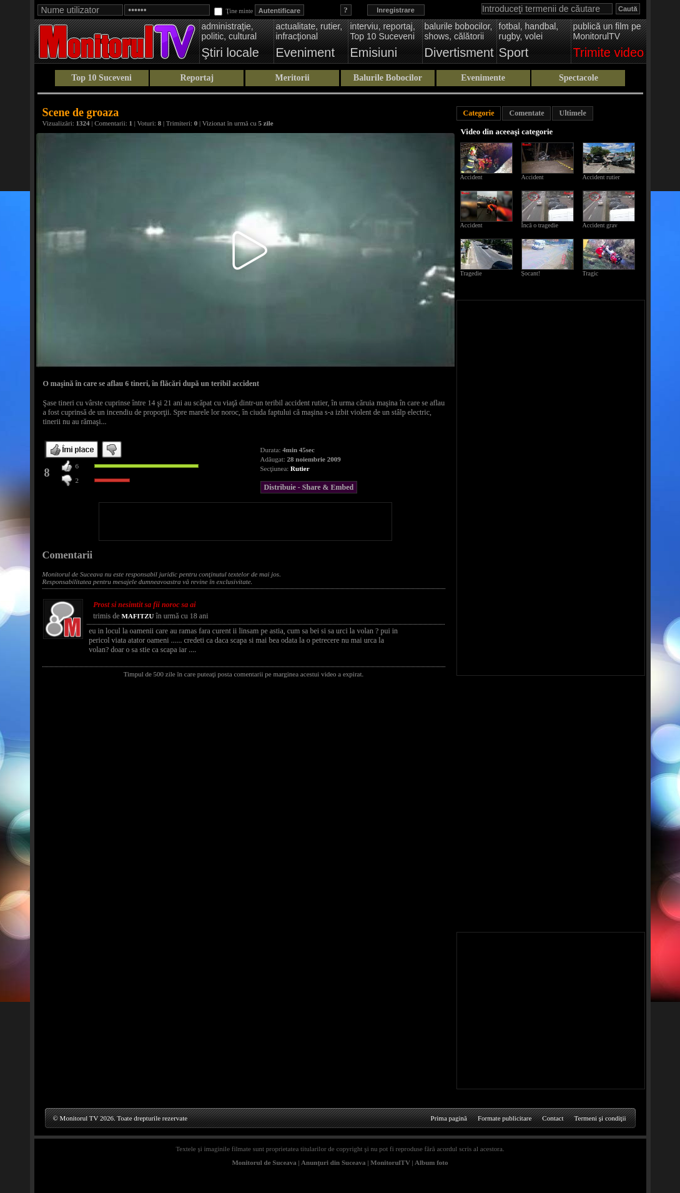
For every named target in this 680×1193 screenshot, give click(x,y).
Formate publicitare (504, 1118)
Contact (552, 1118)
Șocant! (531, 273)
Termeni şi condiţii (600, 1118)
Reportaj (197, 77)
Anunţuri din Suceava (333, 1162)
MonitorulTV (390, 1162)
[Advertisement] (245, 521)
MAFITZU (138, 616)
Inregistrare (396, 10)
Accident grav (600, 225)
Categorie (479, 113)
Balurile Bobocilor (387, 77)
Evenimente (483, 77)
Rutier (300, 468)
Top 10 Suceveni (101, 77)
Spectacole (578, 77)
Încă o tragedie (539, 225)
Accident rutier (601, 177)
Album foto (431, 1162)
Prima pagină (449, 1118)
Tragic (591, 273)
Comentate (526, 113)
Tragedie (471, 273)
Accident (471, 177)
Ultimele (572, 113)
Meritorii (292, 77)
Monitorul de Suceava (264, 1162)
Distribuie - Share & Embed (309, 487)
